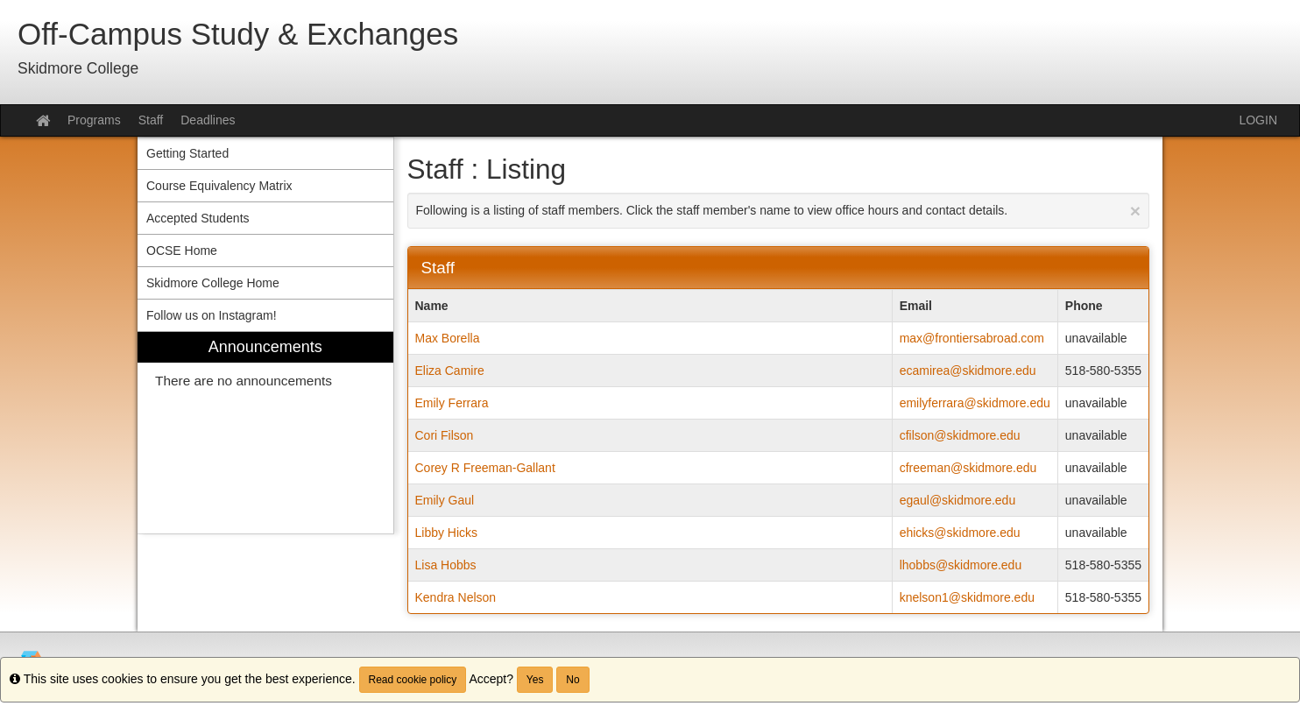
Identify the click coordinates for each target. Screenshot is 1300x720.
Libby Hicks (446, 533)
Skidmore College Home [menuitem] (212, 283)
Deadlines (207, 120)
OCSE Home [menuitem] (181, 251)
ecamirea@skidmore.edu (968, 371)
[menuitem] (265, 433)
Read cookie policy (413, 680)
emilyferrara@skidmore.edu (975, 403)
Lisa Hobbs (446, 565)
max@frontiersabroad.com (972, 338)
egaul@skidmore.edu (958, 500)
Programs (94, 120)
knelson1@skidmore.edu (967, 597)
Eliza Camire (449, 371)
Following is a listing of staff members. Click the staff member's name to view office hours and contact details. (778, 211)
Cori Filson (444, 435)
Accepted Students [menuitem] (198, 218)
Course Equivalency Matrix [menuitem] (219, 186)
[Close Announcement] (1135, 210)
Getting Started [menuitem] (187, 153)
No (572, 680)
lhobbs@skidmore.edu (961, 565)
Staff (151, 120)
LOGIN (1258, 120)
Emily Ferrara (452, 403)
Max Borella (447, 338)
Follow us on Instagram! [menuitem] (211, 315)
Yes (535, 680)
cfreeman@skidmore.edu (968, 468)
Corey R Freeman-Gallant (485, 468)
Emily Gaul (445, 500)
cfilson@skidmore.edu (960, 435)
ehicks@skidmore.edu (960, 533)
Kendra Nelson (456, 597)
